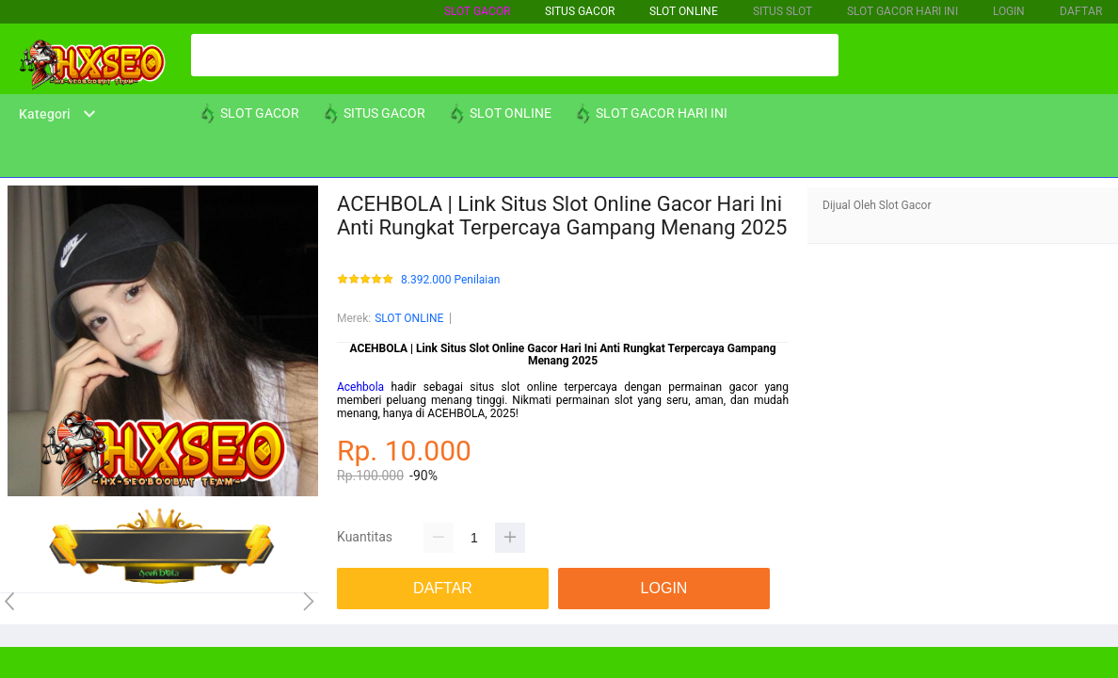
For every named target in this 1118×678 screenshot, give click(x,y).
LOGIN (1009, 11)
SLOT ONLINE (683, 11)
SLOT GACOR (477, 11)
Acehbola (360, 387)
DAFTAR (1081, 11)
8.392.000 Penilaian (450, 280)
